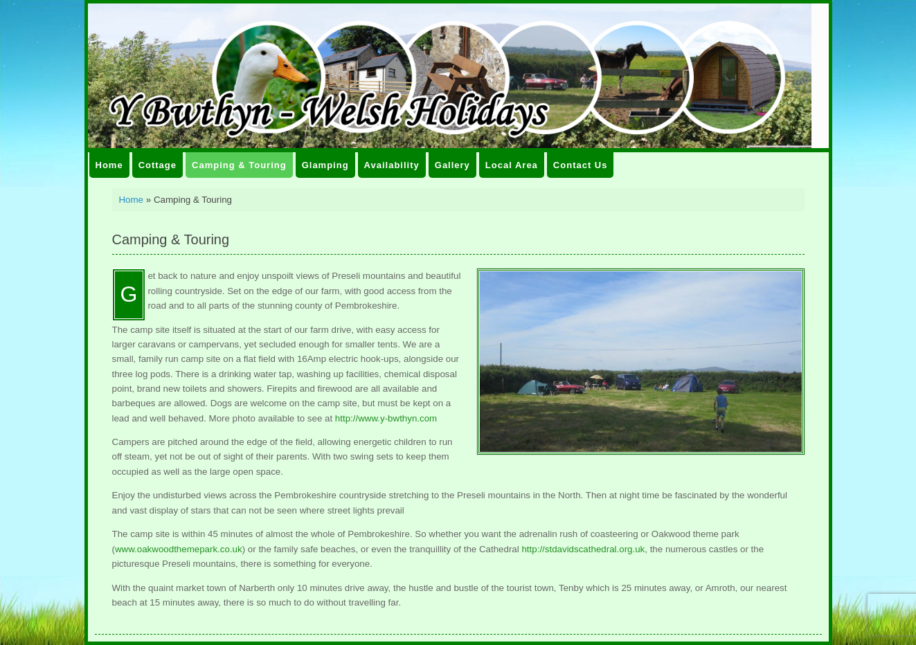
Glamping (325, 165)
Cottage (157, 165)
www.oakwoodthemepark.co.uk (178, 549)
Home (109, 165)
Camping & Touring (239, 165)
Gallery (452, 165)
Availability (392, 165)
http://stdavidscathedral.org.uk (583, 549)
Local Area (511, 165)
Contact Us (580, 165)
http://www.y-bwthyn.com (386, 418)
